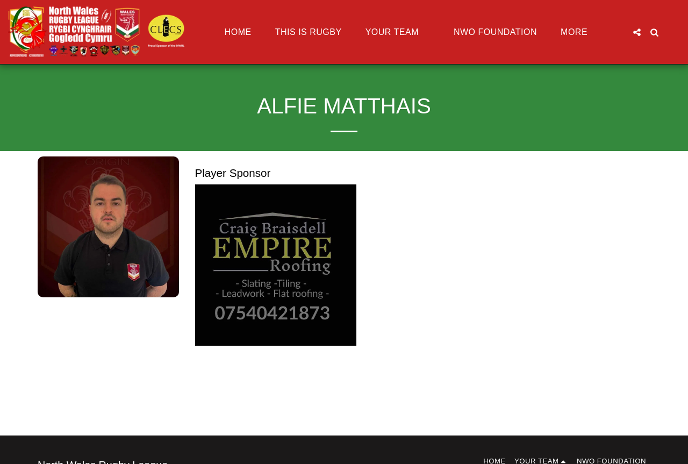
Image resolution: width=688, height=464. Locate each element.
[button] (398, 32)
